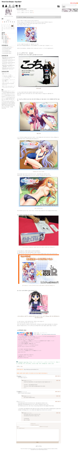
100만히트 (13, 103)
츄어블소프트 (44, 363)
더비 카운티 (8, 103)
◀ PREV (37, 446)
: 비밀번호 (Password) (34, 425)
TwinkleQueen (11, 101)
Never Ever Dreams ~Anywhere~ (12, 2)
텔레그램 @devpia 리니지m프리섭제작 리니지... (8, 68)
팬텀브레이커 (9, 92)
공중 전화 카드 (11, 99)
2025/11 (8, 20)
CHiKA (56, 448)
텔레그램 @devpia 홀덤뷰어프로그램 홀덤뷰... (8, 66)
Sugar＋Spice (26, 362)
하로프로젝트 (7, 105)
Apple (3, 91)
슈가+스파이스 (28, 363)
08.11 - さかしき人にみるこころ (8, 87)
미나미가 (11, 105)
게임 (57, 362)
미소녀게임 (20, 363)
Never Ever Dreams (38, 449)
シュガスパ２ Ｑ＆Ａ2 (28, 10)
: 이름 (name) (32, 423)
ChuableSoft (20, 362)
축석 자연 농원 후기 (6, 50)
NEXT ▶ (40, 446)
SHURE (7, 101)
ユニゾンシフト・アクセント (9, 100)
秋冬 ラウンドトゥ (6, 74)
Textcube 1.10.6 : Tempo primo (37, 448)
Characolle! (5, 92)
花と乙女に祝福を (5, 99)
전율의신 (19, 391)
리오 (2, 100)
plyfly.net (49, 448)
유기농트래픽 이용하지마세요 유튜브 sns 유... (8, 60)
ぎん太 (30, 362)
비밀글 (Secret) (21, 428)
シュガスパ (45, 362)
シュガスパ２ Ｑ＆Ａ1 (28, 12)
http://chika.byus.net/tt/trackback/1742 (31, 369)
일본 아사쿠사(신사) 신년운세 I (8, 84)
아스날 (3, 103)
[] (38, 446)
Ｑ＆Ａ (52, 363)
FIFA (5, 103)
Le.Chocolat (4, 101)
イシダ (34, 362)
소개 (24, 363)
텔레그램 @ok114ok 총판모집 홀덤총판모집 (8, 58)
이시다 (40, 363)
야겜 (37, 363)
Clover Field (4, 108)
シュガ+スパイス (39, 362)
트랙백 (18, 366)
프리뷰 (49, 363)
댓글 (21, 366)
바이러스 (5, 91)
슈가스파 (33, 363)
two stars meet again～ (6, 106)
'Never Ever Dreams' (24, 448)
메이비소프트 (12, 97)
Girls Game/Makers (30, 17)
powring (19, 376)
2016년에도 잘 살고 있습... (7, 47)
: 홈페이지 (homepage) (43, 426)
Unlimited (7, 97)
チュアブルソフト (51, 362)
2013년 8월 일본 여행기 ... (7, 48)
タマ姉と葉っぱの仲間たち (8, 77)
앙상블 (11, 106)
